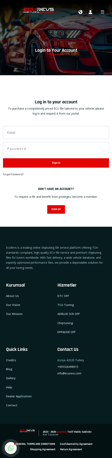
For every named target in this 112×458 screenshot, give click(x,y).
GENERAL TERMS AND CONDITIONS (35, 444)
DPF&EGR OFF (66, 332)
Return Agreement (71, 449)
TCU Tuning (65, 305)
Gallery (11, 378)
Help (9, 387)
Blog (9, 369)
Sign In (56, 163)
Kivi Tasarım (50, 434)
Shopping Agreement (42, 449)
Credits (11, 360)
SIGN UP (56, 209)
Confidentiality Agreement (76, 444)
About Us (12, 296)
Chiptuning (65, 323)
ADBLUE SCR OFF (68, 314)
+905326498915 (67, 367)
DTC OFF (63, 296)
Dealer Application (19, 396)
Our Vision (13, 305)
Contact (11, 405)
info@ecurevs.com (69, 373)
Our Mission (14, 314)
